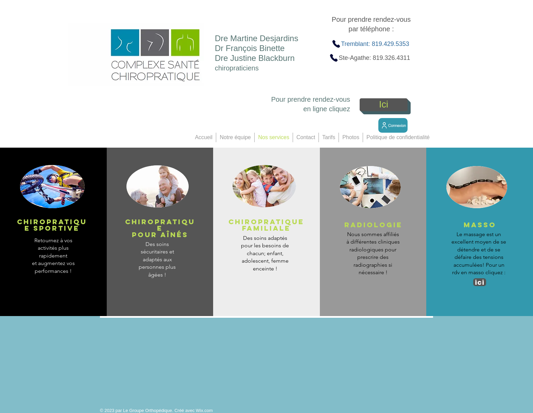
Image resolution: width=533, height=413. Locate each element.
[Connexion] (393, 125)
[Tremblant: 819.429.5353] (370, 43)
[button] (235, 137)
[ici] (479, 282)
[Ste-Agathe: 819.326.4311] (369, 58)
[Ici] (384, 104)
